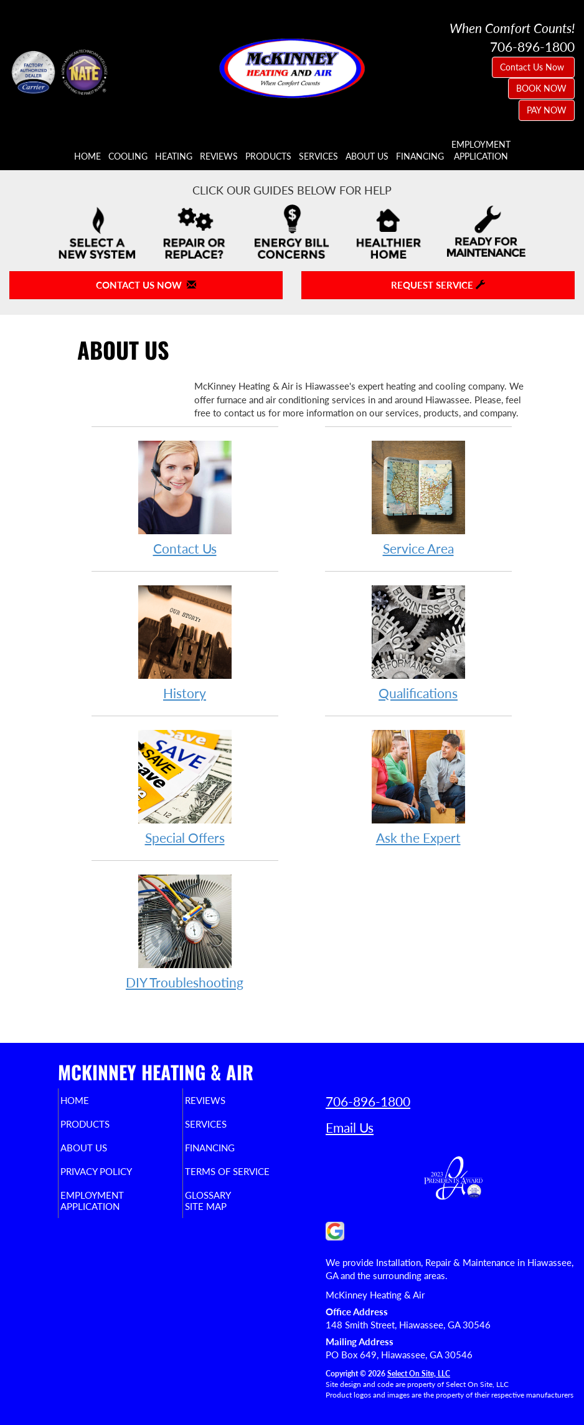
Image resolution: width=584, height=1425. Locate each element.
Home (87, 156)
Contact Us (185, 497)
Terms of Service (244, 1171)
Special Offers (185, 787)
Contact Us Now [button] (533, 67)
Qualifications (418, 642)
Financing (420, 156)
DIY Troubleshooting (185, 931)
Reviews (219, 156)
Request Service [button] (438, 284)
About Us (367, 156)
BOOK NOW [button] (541, 88)
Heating (173, 156)
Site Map (222, 1206)
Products (268, 156)
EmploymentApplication (481, 150)
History (185, 642)
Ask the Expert (418, 787)
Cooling (128, 156)
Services (318, 156)
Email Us (350, 1127)
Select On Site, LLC (418, 1373)
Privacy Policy (113, 1171)
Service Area (418, 497)
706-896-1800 (368, 1101)
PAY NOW (547, 110)
